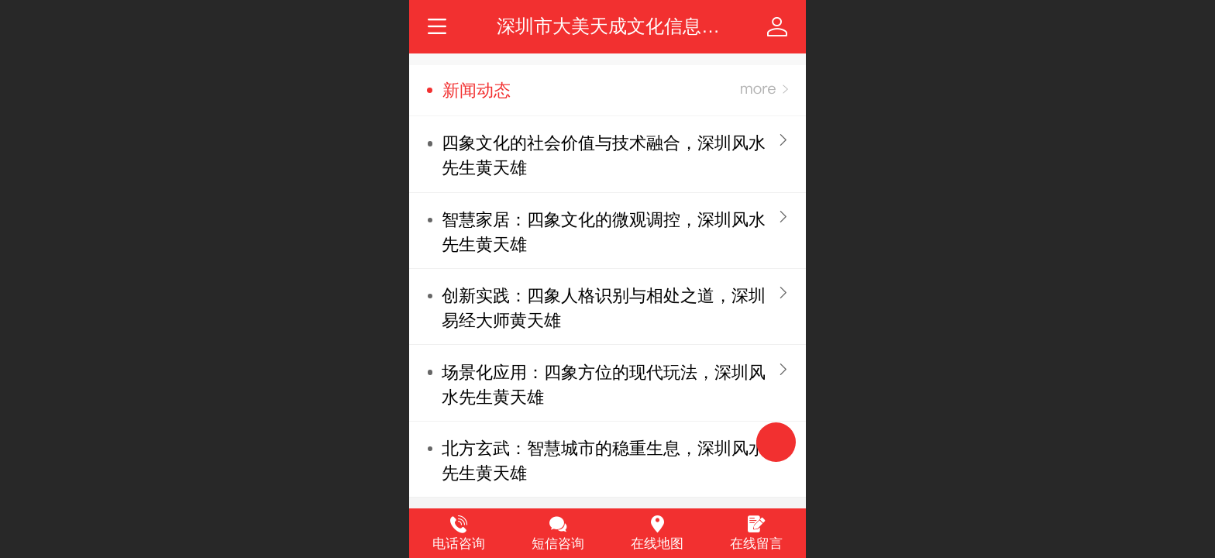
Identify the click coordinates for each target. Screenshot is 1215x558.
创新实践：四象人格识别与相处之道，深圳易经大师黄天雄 (604, 308)
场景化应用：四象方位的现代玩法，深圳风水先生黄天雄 (604, 385)
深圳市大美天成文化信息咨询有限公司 (655, 26)
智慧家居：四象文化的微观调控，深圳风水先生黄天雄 (604, 232)
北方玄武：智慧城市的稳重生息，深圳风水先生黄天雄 (604, 461)
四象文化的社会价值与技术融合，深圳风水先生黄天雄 (604, 155)
